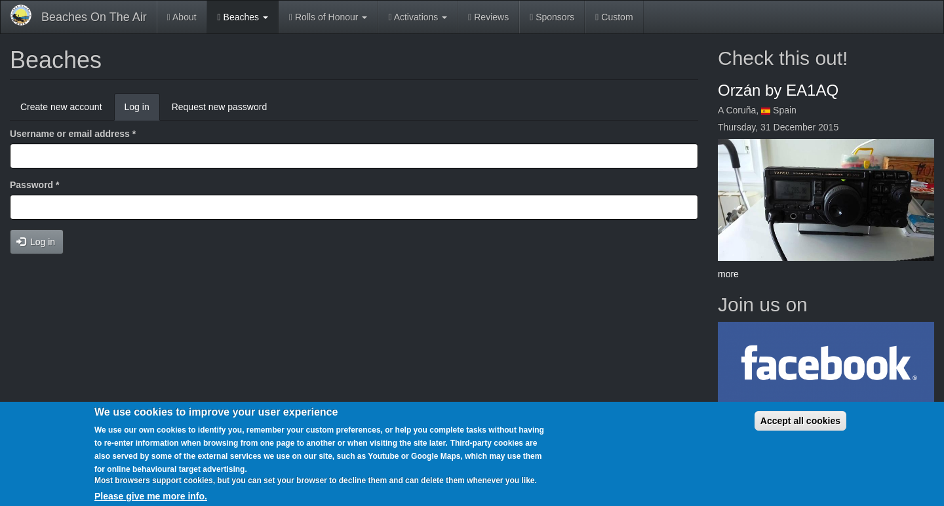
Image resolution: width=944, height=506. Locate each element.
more (728, 274)
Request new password (219, 107)
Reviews (488, 17)
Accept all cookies (800, 421)
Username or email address (73, 133)
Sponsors (552, 17)
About (182, 17)
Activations (417, 17)
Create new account (61, 107)
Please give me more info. (150, 496)
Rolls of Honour (328, 17)
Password (34, 185)
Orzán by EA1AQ (778, 90)
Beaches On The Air (94, 17)
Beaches (243, 17)
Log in (142, 110)
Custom (614, 17)
